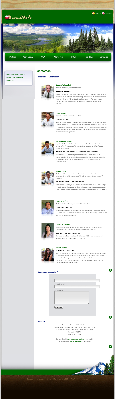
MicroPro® (58, 57)
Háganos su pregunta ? (15, 77)
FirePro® (74, 379)
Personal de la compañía (16, 74)
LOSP (73, 57)
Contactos (104, 57)
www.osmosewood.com (76, 339)
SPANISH (98, 13)
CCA (43, 57)
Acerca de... (28, 57)
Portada (12, 57)
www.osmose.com (76, 341)
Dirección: (10, 80)
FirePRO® (89, 57)
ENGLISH (109, 13)
